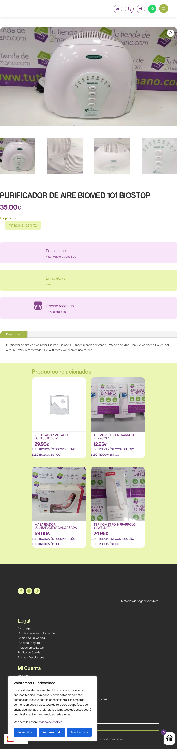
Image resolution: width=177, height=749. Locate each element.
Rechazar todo (51, 732)
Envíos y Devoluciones (32, 657)
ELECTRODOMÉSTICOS (47, 449)
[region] (52, 708)
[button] (170, 33)
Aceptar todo (79, 732)
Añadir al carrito (23, 225)
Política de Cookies (30, 652)
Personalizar (25, 732)
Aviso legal (24, 628)
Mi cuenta (24, 676)
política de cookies (50, 722)
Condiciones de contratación (36, 633)
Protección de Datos (31, 647)
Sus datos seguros (29, 643)
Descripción (13, 334)
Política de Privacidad (31, 638)
